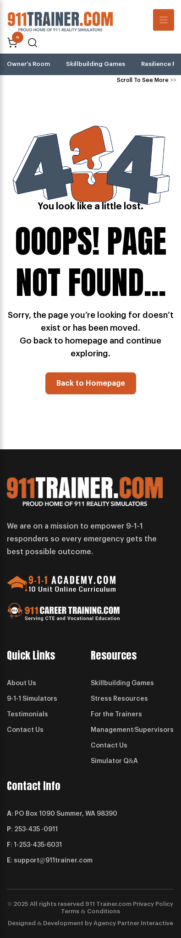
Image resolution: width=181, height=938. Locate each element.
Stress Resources (119, 699)
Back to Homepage (90, 383)
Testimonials (27, 714)
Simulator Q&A (114, 761)
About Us (21, 683)
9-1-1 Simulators (32, 699)
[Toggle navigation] (164, 20)
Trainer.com (114, 904)
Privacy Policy (153, 904)
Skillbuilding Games (95, 64)
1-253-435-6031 (38, 845)
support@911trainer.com (53, 860)
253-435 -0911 (36, 829)
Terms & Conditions (90, 911)
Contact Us (25, 730)
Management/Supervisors (132, 730)
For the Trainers (116, 714)
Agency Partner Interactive (133, 923)
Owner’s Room (28, 64)
